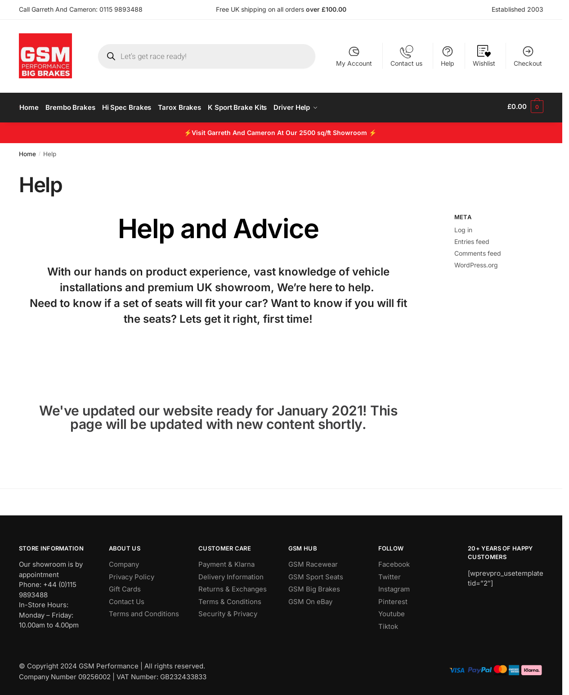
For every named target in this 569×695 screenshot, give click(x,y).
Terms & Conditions (229, 599)
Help (447, 56)
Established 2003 (517, 9)
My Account (354, 56)
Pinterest (393, 599)
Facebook (394, 562)
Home (27, 151)
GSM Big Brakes (314, 586)
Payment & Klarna (226, 562)
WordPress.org (476, 262)
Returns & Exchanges (232, 586)
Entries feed (471, 239)
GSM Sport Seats (315, 574)
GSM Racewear (313, 562)
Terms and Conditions (144, 611)
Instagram (394, 586)
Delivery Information (231, 574)
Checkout (528, 56)
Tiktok (388, 624)
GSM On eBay (310, 599)
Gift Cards (125, 586)
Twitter (389, 574)
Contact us (406, 56)
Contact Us (126, 599)
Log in (463, 227)
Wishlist (484, 56)
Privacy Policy (131, 574)
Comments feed (477, 251)
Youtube (391, 611)
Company (124, 562)
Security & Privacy (227, 611)
